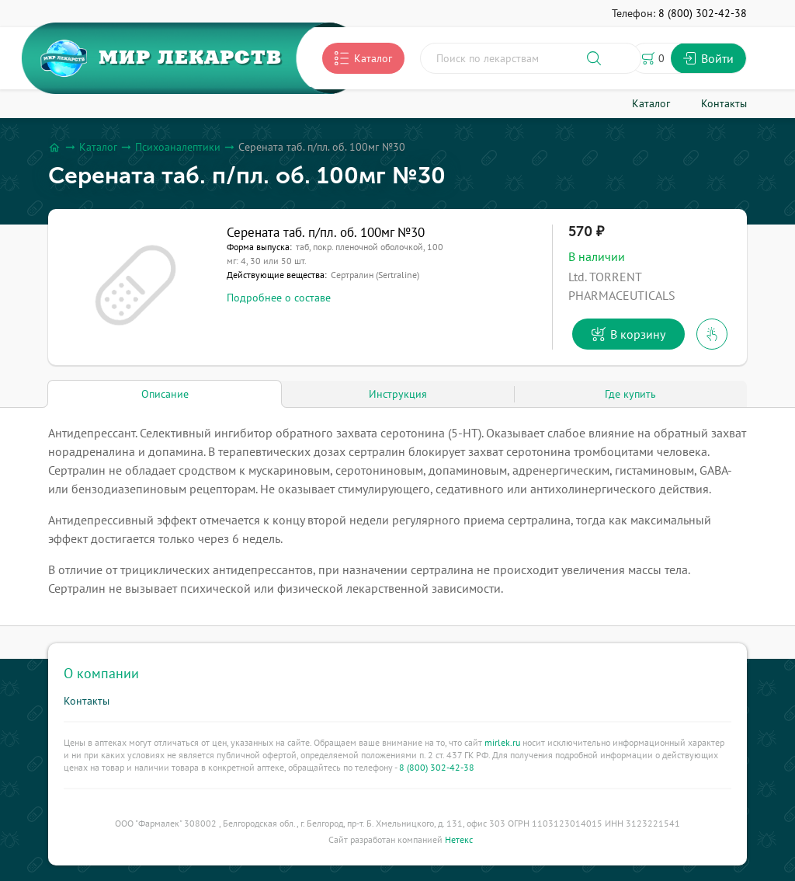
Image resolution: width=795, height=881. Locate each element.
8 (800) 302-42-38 (436, 767)
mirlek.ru (502, 742)
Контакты (86, 701)
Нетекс (459, 839)
